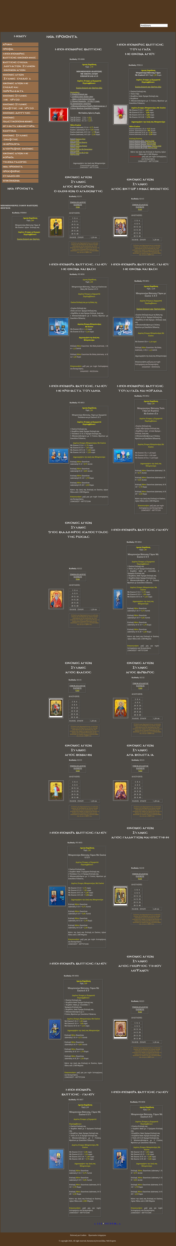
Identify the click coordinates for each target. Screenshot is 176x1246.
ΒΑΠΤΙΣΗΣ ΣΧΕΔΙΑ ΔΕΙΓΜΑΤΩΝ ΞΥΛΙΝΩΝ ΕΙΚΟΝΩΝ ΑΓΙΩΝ (19, 66)
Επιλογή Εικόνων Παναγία (142, 142)
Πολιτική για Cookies (78, 1235)
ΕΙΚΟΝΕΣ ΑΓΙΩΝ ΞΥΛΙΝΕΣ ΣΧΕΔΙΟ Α (17, 77)
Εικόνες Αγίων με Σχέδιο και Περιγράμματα (15, 87)
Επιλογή (78, 143)
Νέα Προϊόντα (13, 167)
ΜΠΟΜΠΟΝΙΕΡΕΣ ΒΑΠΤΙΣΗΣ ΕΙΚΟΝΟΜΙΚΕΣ (19, 56)
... (117, 1223)
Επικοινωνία (11, 181)
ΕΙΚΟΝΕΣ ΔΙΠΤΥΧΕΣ (16, 113)
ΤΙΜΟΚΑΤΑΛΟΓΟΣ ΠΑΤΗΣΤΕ (78, 203)
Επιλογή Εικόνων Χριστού (142, 144)
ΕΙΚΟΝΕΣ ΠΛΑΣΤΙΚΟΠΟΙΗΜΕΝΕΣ (17, 120)
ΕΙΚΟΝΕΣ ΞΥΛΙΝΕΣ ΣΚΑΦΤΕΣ (15, 137)
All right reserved (79, 1241)
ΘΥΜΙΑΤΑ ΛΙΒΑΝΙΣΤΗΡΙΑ (19, 126)
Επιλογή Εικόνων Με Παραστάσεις (145, 146)
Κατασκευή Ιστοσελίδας (96, 1241)
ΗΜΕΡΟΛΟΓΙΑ (11, 144)
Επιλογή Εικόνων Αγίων (141, 141)
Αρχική (7, 44)
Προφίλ (8, 49)
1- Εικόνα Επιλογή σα (78, 94)
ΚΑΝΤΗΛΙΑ (9, 131)
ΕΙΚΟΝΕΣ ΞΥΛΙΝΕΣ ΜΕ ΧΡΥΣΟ (18, 98)
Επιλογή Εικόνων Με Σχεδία (143, 147)
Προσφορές (11, 171)
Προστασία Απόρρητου (97, 1235)
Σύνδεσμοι (11, 176)
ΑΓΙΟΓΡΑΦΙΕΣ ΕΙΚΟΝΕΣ (18, 149)
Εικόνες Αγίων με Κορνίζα (15, 155)
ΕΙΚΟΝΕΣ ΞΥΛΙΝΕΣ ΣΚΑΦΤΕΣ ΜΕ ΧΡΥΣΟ (18, 106)
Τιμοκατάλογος (15, 162)
